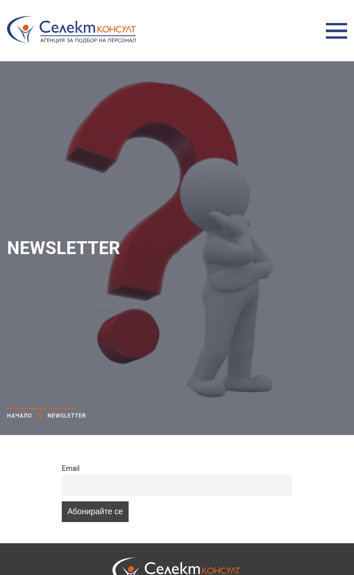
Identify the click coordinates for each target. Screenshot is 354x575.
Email (71, 468)
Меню (336, 31)
